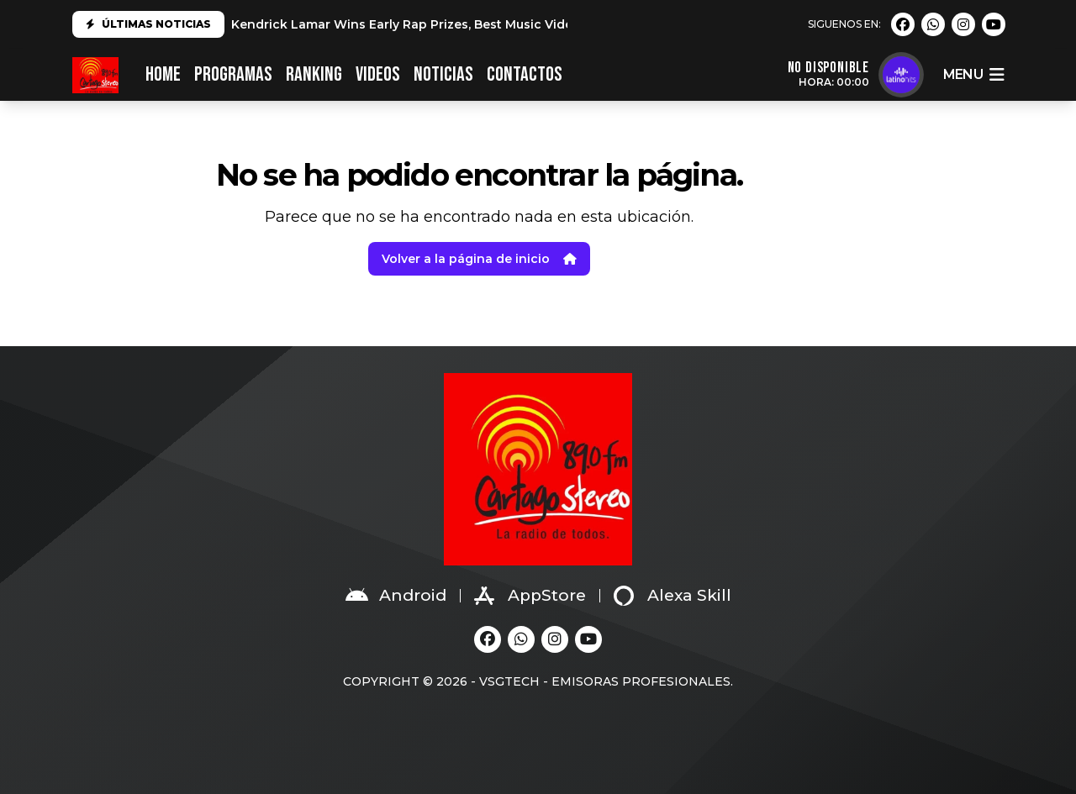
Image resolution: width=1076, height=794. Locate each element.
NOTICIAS (443, 74)
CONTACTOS (524, 74)
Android (395, 596)
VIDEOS (378, 74)
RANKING (314, 74)
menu (973, 75)
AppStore (530, 596)
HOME (163, 74)
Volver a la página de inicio (479, 258)
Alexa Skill (672, 596)
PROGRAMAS (233, 74)
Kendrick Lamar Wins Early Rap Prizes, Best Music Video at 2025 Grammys (461, 24)
